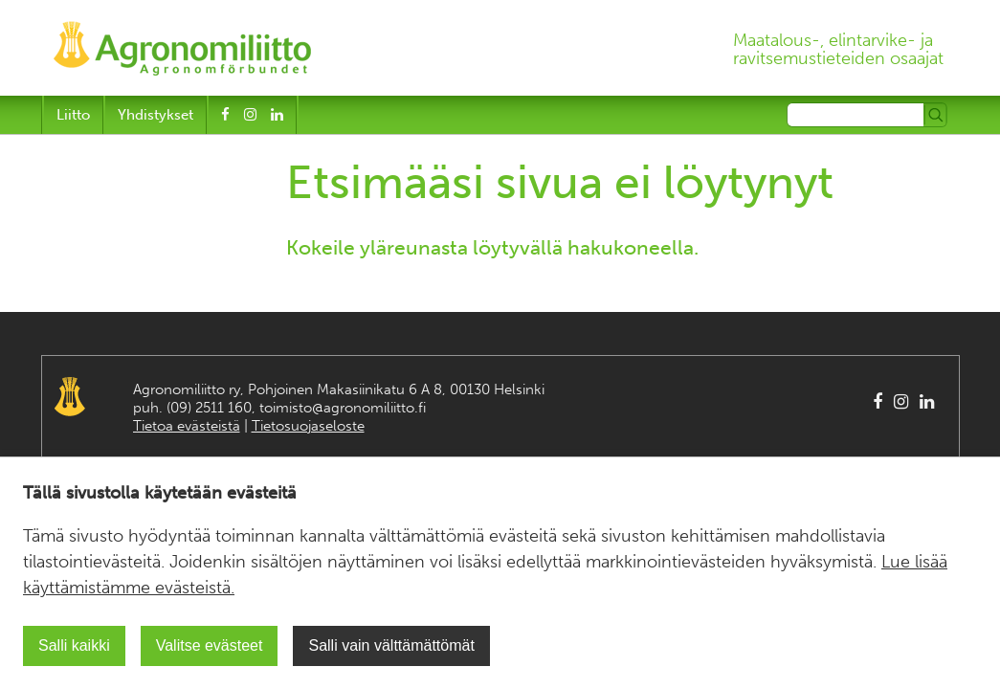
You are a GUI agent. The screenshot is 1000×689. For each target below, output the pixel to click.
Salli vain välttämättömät (391, 645)
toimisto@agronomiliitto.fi (342, 407)
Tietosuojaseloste (308, 425)
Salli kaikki (74, 645)
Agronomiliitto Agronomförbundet (70, 396)
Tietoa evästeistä (186, 425)
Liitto (73, 114)
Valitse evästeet (209, 645)
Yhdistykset (155, 114)
